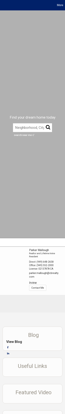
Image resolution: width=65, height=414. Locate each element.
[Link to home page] (3, 5)
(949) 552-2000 (45, 265)
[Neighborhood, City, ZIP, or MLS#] (32, 127)
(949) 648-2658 (45, 261)
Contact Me (37, 287)
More (60, 5)
